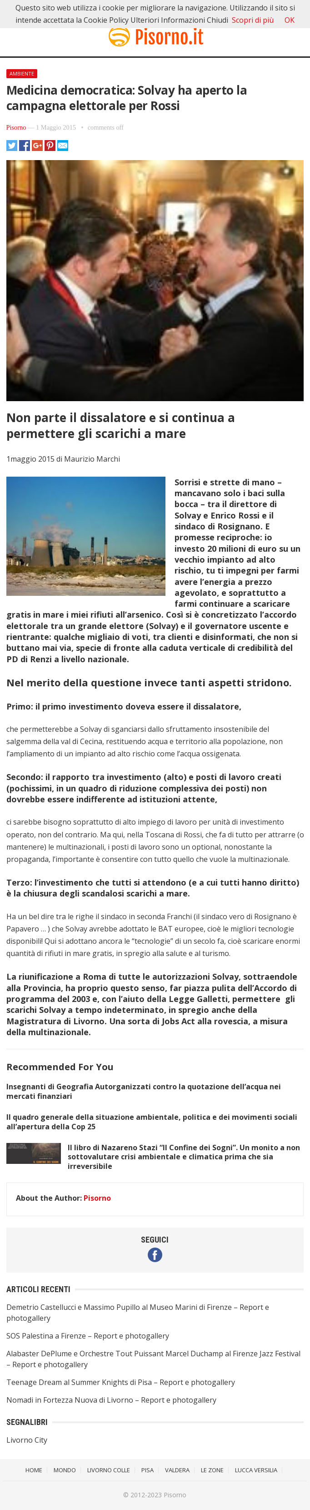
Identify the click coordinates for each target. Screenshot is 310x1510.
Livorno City (26, 1440)
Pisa (147, 1470)
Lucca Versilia (256, 1470)
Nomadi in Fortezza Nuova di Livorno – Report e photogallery (111, 1400)
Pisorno (16, 127)
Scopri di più (253, 20)
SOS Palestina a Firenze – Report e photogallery (87, 1336)
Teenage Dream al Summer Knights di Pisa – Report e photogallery (120, 1382)
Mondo (65, 1470)
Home (33, 1470)
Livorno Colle (108, 1470)
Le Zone (212, 1470)
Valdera (177, 1470)
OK (290, 20)
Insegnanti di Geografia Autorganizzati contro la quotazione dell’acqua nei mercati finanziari (143, 1091)
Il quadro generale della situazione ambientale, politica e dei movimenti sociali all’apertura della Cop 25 (151, 1122)
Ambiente (22, 73)
